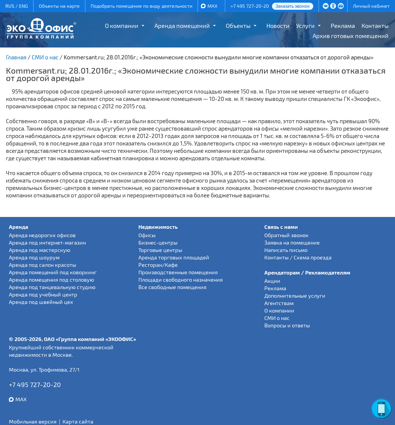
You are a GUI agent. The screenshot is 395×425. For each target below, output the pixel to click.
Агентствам (279, 303)
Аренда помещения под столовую (51, 279)
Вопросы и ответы (287, 325)
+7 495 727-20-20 (250, 6)
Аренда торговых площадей (173, 257)
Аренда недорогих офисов (42, 235)
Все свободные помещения (172, 287)
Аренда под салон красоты (42, 264)
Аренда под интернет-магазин (47, 242)
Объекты (238, 25)
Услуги (305, 25)
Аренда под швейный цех (41, 302)
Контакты (375, 25)
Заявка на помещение (292, 242)
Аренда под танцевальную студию (52, 287)
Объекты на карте (59, 6)
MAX (212, 6)
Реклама (343, 25)
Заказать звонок (293, 6)
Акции (272, 280)
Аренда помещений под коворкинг (53, 272)
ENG (23, 6)
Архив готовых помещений (350, 35)
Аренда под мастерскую (39, 250)
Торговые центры (160, 250)
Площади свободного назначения (180, 279)
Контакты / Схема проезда (298, 257)
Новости (278, 25)
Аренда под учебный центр (43, 294)
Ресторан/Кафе (158, 264)
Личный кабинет (371, 6)
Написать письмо (286, 250)
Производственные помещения (178, 272)
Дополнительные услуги (294, 295)
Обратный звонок (286, 235)
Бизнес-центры (157, 242)
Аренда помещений (182, 25)
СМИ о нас (277, 318)
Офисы (147, 235)
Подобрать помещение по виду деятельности (141, 6)
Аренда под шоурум (34, 257)
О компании (121, 25)
